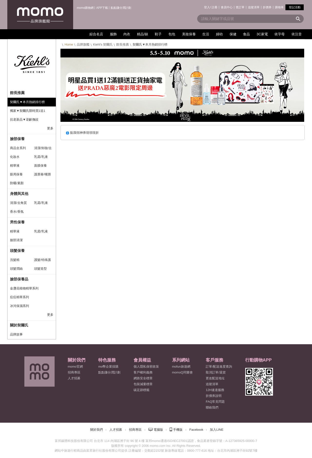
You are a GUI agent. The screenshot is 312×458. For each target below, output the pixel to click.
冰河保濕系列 (19, 306)
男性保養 (17, 222)
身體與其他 (19, 193)
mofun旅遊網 (181, 366)
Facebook (196, 429)
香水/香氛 (17, 211)
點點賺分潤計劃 (121, 8)
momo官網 (75, 366)
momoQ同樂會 (182, 372)
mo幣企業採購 (108, 366)
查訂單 (240, 7)
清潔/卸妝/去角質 (43, 149)
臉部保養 (17, 139)
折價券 (267, 7)
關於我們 (96, 429)
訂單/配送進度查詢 (219, 366)
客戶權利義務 (143, 372)
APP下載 (102, 8)
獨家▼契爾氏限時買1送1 (27, 111)
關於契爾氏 (19, 325)
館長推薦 (122, 44)
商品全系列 (18, 148)
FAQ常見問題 (215, 401)
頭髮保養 (17, 250)
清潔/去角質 (18, 203)
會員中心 (227, 7)
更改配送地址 (215, 378)
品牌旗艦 (83, 44)
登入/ (207, 7)
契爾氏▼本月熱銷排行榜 (27, 102)
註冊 (214, 7)
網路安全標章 (143, 378)
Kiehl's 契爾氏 (103, 44)
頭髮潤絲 (16, 268)
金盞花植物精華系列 (24, 288)
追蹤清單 (254, 7)
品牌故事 (16, 334)
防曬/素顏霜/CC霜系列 (19, 184)
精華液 (15, 165)
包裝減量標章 (143, 384)
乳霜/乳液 (41, 157)
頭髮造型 (40, 268)
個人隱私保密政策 (146, 366)
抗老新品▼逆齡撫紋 (24, 119)
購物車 (279, 7)
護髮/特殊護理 (42, 261)
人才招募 (115, 429)
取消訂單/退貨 (216, 372)
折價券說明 (214, 396)
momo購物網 (85, 8)
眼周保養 (16, 174)
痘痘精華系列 (19, 297)
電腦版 (158, 429)
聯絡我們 (212, 407)
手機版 (178, 429)
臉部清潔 (16, 240)
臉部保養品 (19, 279)
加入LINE (216, 429)
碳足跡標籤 (141, 390)
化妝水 (15, 157)
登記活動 (295, 7)
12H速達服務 (215, 390)
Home (69, 44)
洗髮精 (15, 260)
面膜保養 (40, 165)
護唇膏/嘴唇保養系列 (42, 175)
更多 (50, 128)
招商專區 (74, 372)
